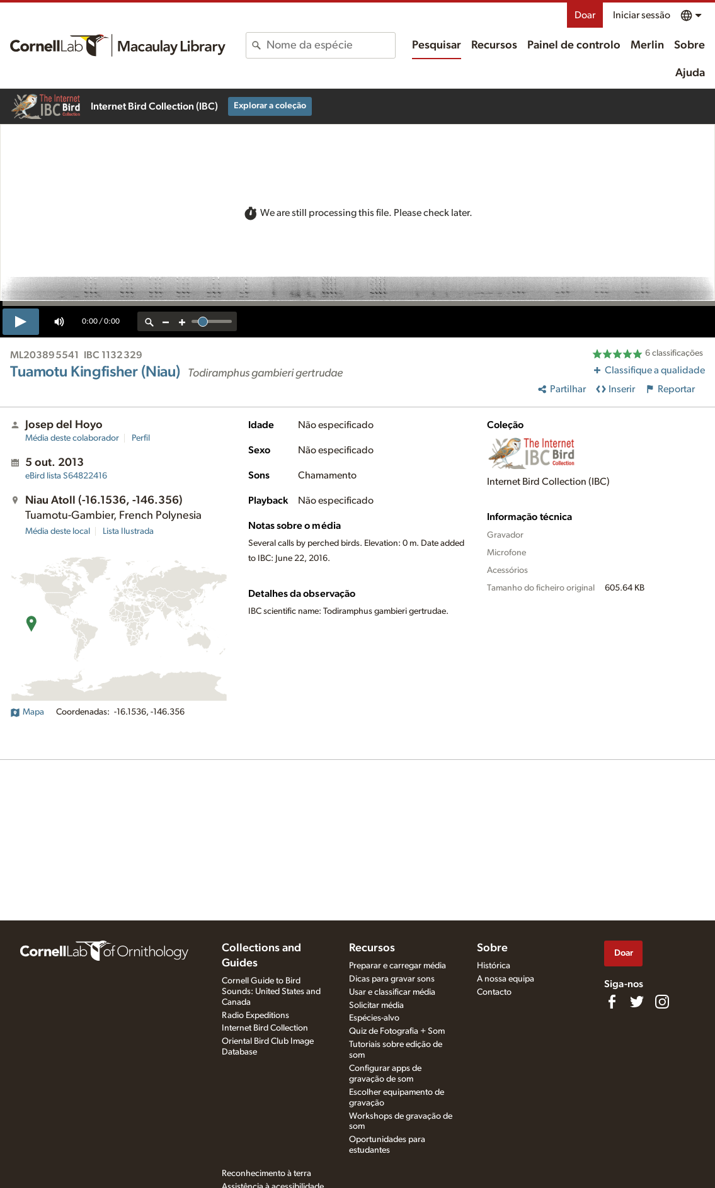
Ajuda (690, 73)
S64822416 (66, 476)
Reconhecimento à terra (266, 1173)
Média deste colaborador (72, 438)
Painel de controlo (574, 45)
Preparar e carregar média (397, 965)
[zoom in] (182, 321)
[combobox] (330, 45)
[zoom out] (166, 321)
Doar (585, 15)
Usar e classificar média (392, 992)
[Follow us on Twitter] (636, 1001)
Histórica (493, 965)
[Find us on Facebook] (611, 1001)
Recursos (494, 45)
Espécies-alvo (374, 1018)
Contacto (494, 992)
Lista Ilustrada (128, 531)
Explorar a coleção (270, 105)
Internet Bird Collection (265, 1028)
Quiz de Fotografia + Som (397, 1031)
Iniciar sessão (641, 15)
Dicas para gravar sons (392, 979)
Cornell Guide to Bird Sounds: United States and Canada (271, 991)
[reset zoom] (149, 321)
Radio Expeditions (255, 1015)
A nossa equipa (505, 979)
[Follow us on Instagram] (662, 1001)
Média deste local (57, 531)
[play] (21, 321)
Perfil (141, 438)
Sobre (689, 45)
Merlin (647, 45)
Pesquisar (436, 45)
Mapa (27, 712)
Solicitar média (376, 1005)
